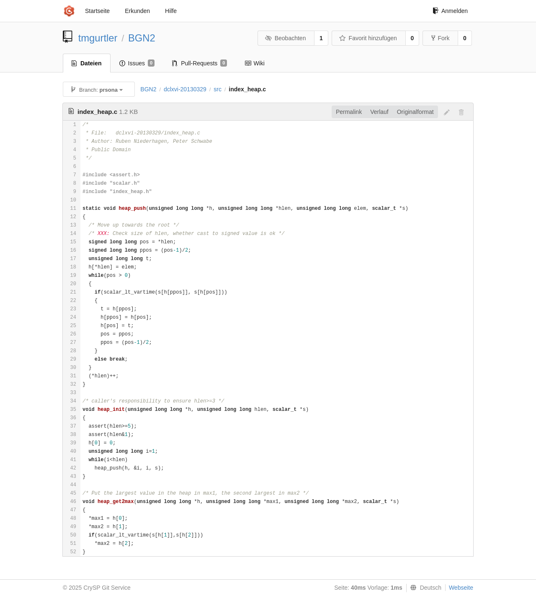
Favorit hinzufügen (368, 38)
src (218, 89)
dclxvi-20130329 (185, 89)
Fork (440, 38)
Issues (137, 63)
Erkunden (137, 11)
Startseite (97, 11)
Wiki (254, 63)
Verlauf (379, 111)
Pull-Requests (199, 63)
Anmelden (450, 11)
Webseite (461, 587)
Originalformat (415, 111)
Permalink (349, 111)
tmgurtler (98, 38)
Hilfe (171, 11)
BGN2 (141, 38)
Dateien (87, 63)
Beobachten (285, 38)
